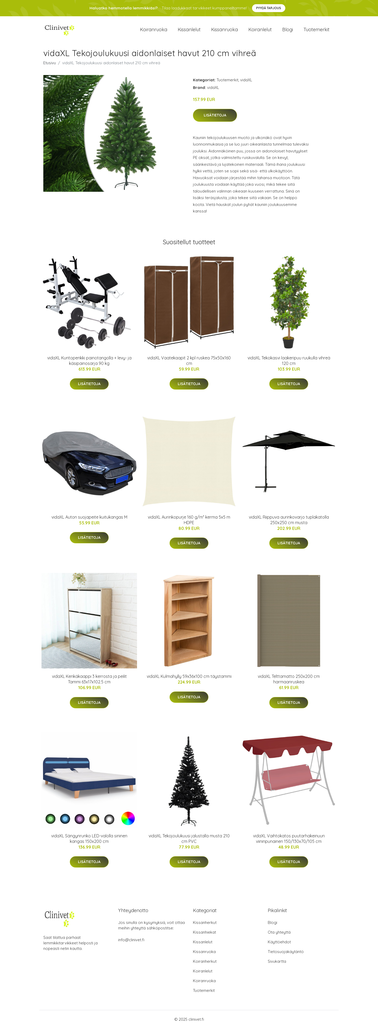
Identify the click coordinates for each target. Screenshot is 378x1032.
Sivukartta (277, 964)
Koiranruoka (153, 31)
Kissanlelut (189, 31)
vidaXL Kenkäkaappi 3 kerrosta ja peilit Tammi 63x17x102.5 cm (89, 682)
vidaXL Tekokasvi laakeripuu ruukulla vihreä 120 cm (289, 364)
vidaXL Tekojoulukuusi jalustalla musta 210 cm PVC (189, 842)
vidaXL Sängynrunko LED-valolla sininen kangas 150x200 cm (89, 842)
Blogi (287, 31)
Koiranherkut (205, 964)
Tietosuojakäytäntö (286, 955)
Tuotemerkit (316, 31)
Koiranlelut (260, 31)
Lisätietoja (215, 118)
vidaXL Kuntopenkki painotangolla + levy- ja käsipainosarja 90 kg (89, 364)
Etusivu (49, 66)
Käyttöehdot (279, 945)
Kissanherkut (205, 926)
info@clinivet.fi (131, 943)
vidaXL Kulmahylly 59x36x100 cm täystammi (189, 680)
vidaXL (246, 83)
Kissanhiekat (204, 935)
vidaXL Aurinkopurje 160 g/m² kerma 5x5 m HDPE (189, 523)
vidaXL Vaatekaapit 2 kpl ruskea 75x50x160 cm (189, 364)
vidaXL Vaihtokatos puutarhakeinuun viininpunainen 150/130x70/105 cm (289, 842)
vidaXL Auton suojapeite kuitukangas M (89, 520)
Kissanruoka (224, 31)
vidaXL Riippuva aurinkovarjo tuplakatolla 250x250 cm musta (289, 523)
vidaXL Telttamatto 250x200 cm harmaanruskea (289, 682)
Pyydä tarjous (268, 8)
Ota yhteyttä (279, 935)
